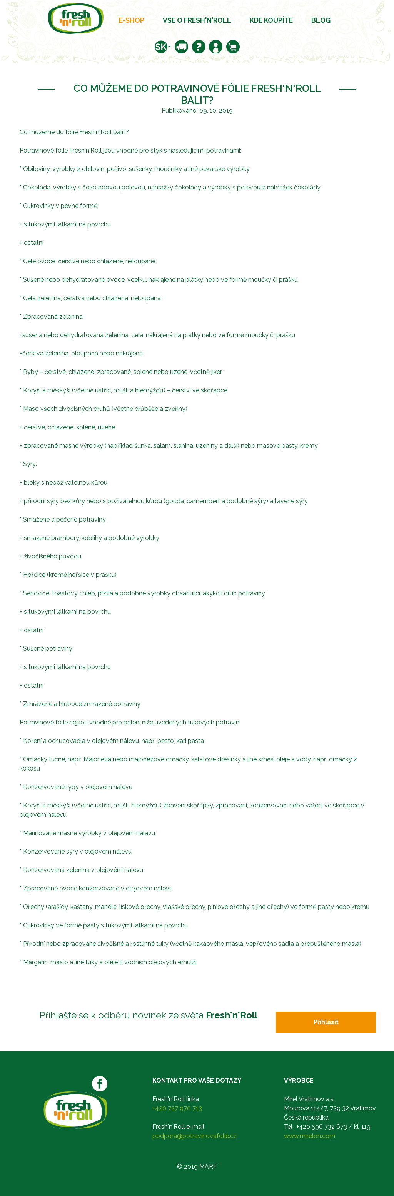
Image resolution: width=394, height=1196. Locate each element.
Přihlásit (326, 1022)
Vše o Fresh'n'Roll (197, 20)
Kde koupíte (271, 20)
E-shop (131, 20)
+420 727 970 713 (177, 1108)
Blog (321, 20)
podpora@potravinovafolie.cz (194, 1136)
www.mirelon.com (309, 1136)
